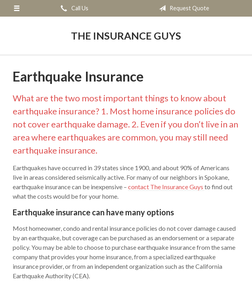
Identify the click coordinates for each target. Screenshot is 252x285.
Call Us (72, 8)
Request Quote (182, 8)
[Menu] (16, 8)
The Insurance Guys (126, 36)
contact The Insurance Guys (166, 186)
